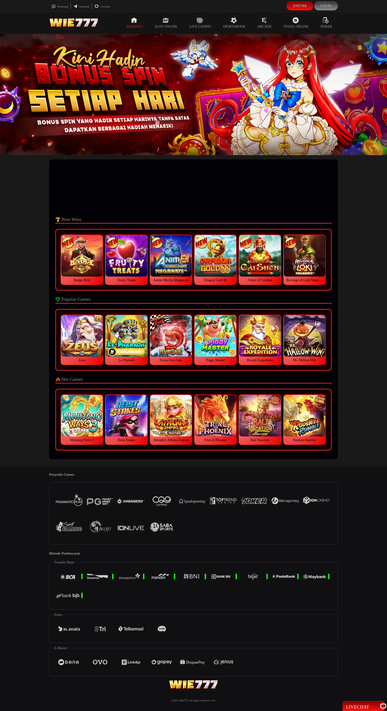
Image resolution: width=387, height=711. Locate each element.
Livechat (102, 6)
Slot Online (166, 22)
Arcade (264, 22)
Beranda (134, 22)
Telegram (81, 6)
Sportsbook (234, 22)
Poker (326, 22)
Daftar (300, 6)
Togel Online (296, 22)
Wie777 (183, 700)
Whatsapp (60, 6)
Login (326, 6)
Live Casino (200, 22)
